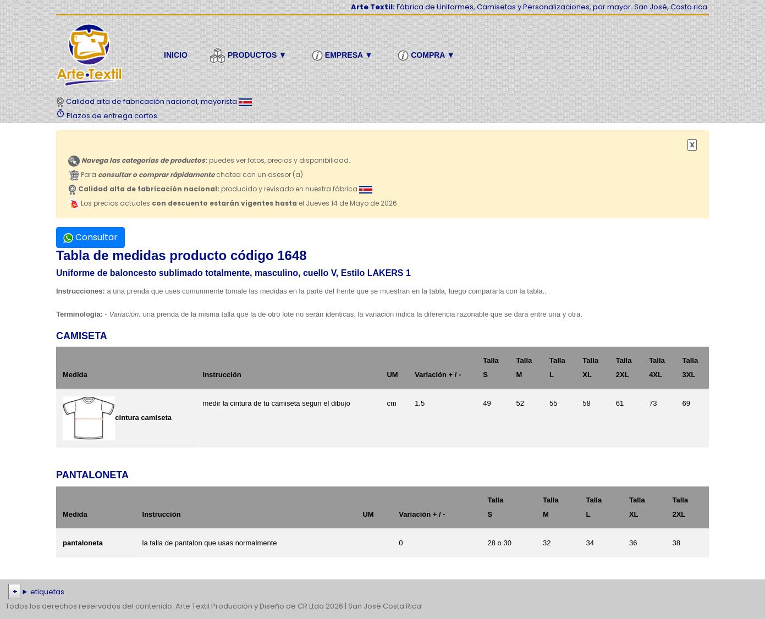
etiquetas (47, 592)
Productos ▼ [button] (250, 55)
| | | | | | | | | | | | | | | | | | (382, 592)
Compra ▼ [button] (428, 55)
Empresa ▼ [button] (344, 55)
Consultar (90, 237)
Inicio (176, 55)
